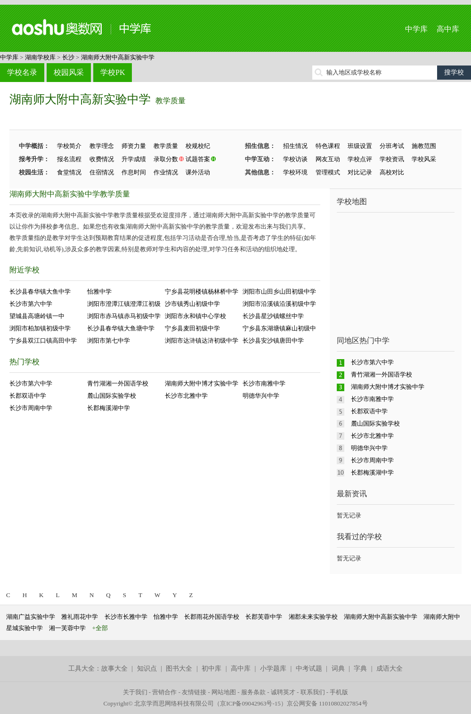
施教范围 (424, 145)
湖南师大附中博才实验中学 (201, 383)
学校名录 (22, 72)
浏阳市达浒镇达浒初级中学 (201, 340)
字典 (360, 668)
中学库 (416, 29)
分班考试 (392, 145)
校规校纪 (198, 145)
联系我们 (312, 692)
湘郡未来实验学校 (313, 616)
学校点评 (360, 159)
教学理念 (101, 145)
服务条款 (253, 692)
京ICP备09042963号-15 (250, 703)
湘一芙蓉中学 (67, 628)
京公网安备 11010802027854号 (327, 703)
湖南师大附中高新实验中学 (117, 57)
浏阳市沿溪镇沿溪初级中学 (279, 303)
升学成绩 (134, 159)
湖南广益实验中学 (30, 616)
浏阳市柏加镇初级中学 (40, 328)
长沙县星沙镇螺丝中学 (273, 316)
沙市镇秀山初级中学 (192, 303)
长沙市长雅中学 (126, 616)
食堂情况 (69, 172)
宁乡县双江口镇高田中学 (43, 340)
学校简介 (69, 145)
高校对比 (392, 172)
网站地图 (223, 692)
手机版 (339, 692)
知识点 (147, 668)
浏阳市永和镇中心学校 (195, 316)
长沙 (68, 57)
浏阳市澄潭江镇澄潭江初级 (124, 303)
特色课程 (328, 145)
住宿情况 (101, 172)
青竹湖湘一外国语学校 (117, 383)
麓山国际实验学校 (111, 395)
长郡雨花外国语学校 (211, 616)
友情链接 (194, 692)
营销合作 (164, 692)
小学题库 (273, 668)
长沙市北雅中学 (186, 395)
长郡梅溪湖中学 (108, 407)
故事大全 (114, 668)
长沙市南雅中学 (264, 383)
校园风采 (69, 72)
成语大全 (389, 668)
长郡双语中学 (27, 395)
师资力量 (134, 145)
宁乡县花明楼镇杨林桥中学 (201, 291)
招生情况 (295, 145)
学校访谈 (295, 159)
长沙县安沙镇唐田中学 (273, 340)
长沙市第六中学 (30, 303)
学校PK (112, 72)
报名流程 (69, 159)
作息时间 (134, 172)
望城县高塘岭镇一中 (37, 316)
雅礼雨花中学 (79, 616)
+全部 (100, 628)
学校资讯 (392, 159)
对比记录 (360, 172)
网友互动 (328, 159)
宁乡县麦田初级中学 (192, 328)
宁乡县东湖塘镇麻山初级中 (279, 328)
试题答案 (198, 159)
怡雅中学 (99, 291)
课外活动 (198, 172)
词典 (338, 668)
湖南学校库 (40, 57)
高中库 (448, 29)
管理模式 (328, 172)
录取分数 (166, 159)
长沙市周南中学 (30, 407)
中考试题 (309, 668)
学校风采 (424, 159)
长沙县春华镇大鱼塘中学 (120, 328)
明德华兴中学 (261, 395)
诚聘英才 (283, 692)
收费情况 (101, 159)
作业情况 (166, 172)
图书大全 (179, 668)
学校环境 (295, 172)
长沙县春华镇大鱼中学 (40, 291)
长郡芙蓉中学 (263, 616)
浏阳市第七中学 (108, 340)
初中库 (211, 668)
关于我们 (135, 692)
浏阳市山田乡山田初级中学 (279, 291)
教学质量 (170, 101)
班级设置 (360, 145)
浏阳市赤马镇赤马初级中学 (124, 316)
